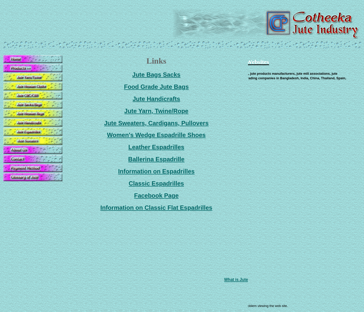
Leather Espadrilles (156, 147)
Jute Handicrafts (156, 98)
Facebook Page (156, 195)
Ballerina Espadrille (156, 159)
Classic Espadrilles (156, 183)
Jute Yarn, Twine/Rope (156, 111)
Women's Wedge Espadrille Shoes (156, 135)
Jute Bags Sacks (156, 74)
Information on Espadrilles (156, 171)
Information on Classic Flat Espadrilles (156, 207)
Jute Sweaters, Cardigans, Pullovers (156, 123)
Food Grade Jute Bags (156, 86)
